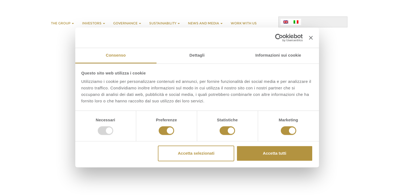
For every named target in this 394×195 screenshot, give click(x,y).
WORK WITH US (244, 23)
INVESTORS (93, 23)
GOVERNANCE (127, 23)
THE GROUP (62, 23)
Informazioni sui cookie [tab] (278, 55)
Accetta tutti (274, 153)
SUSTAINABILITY (164, 23)
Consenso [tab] (116, 55)
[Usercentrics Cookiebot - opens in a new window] (279, 38)
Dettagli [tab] (197, 55)
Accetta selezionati (196, 153)
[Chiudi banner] (311, 38)
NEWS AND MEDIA (205, 23)
